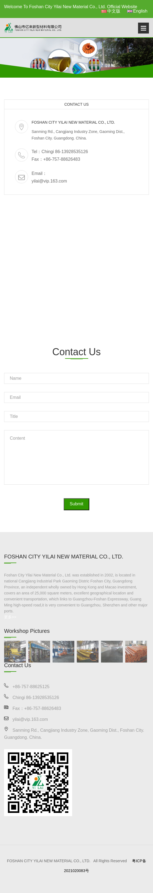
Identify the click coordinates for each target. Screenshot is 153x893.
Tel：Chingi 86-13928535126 (60, 151)
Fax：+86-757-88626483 (56, 159)
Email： (39, 173)
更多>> (10, 617)
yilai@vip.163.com (49, 181)
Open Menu (143, 28)
